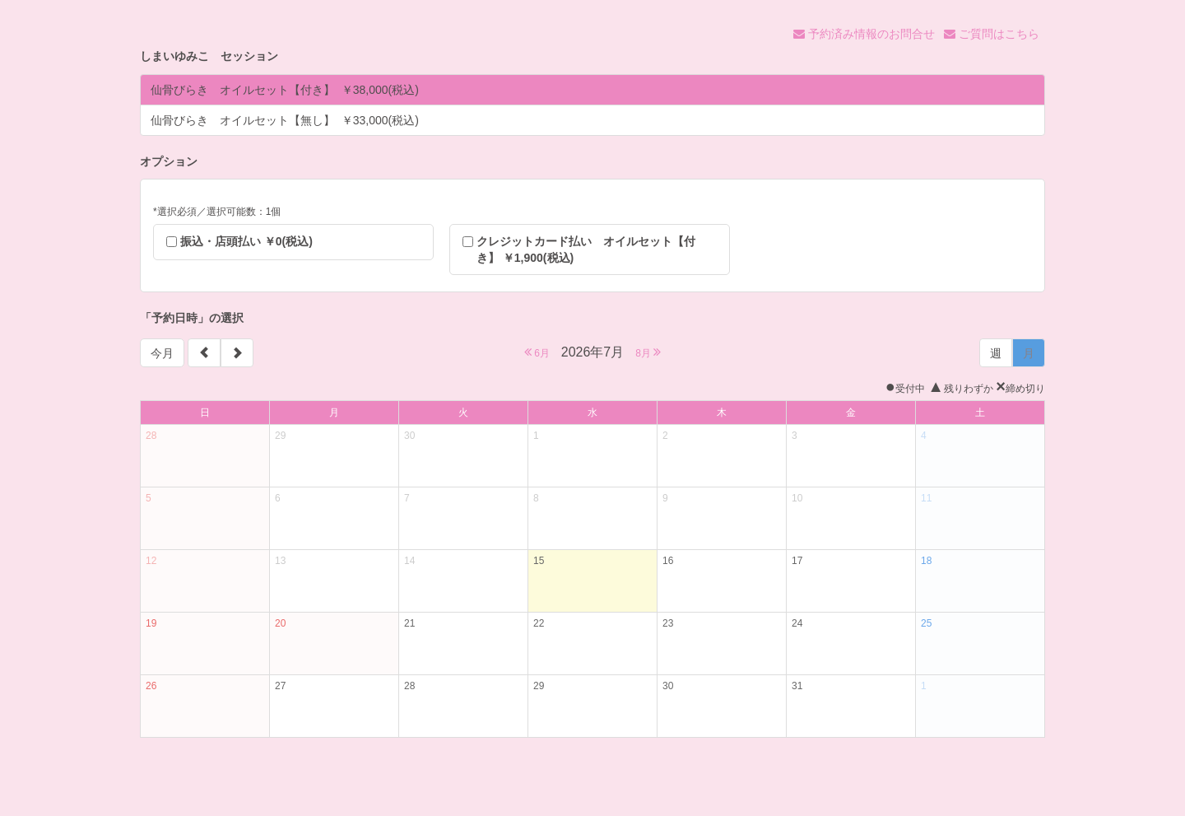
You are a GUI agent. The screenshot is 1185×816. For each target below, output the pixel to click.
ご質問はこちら (991, 33)
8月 (648, 352)
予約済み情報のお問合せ (864, 33)
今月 (162, 353)
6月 (537, 352)
